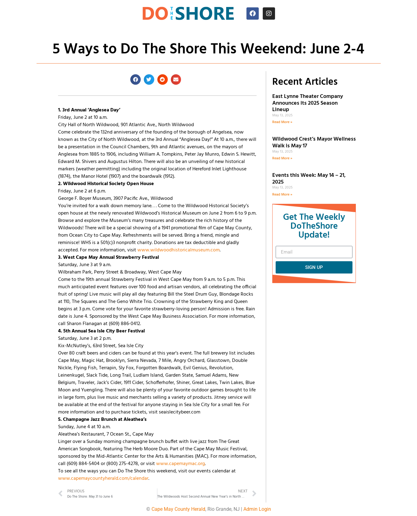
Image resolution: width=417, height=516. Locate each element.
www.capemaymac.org (180, 464)
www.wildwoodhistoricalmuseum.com (178, 250)
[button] (135, 79)
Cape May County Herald (178, 509)
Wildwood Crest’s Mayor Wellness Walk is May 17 (314, 142)
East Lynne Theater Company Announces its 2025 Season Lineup (307, 103)
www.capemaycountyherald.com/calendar (103, 479)
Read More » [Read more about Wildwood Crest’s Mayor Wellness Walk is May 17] (282, 158)
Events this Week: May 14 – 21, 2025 (309, 179)
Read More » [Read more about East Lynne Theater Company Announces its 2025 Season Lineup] (282, 122)
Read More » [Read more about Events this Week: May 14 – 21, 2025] (282, 195)
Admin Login (257, 509)
